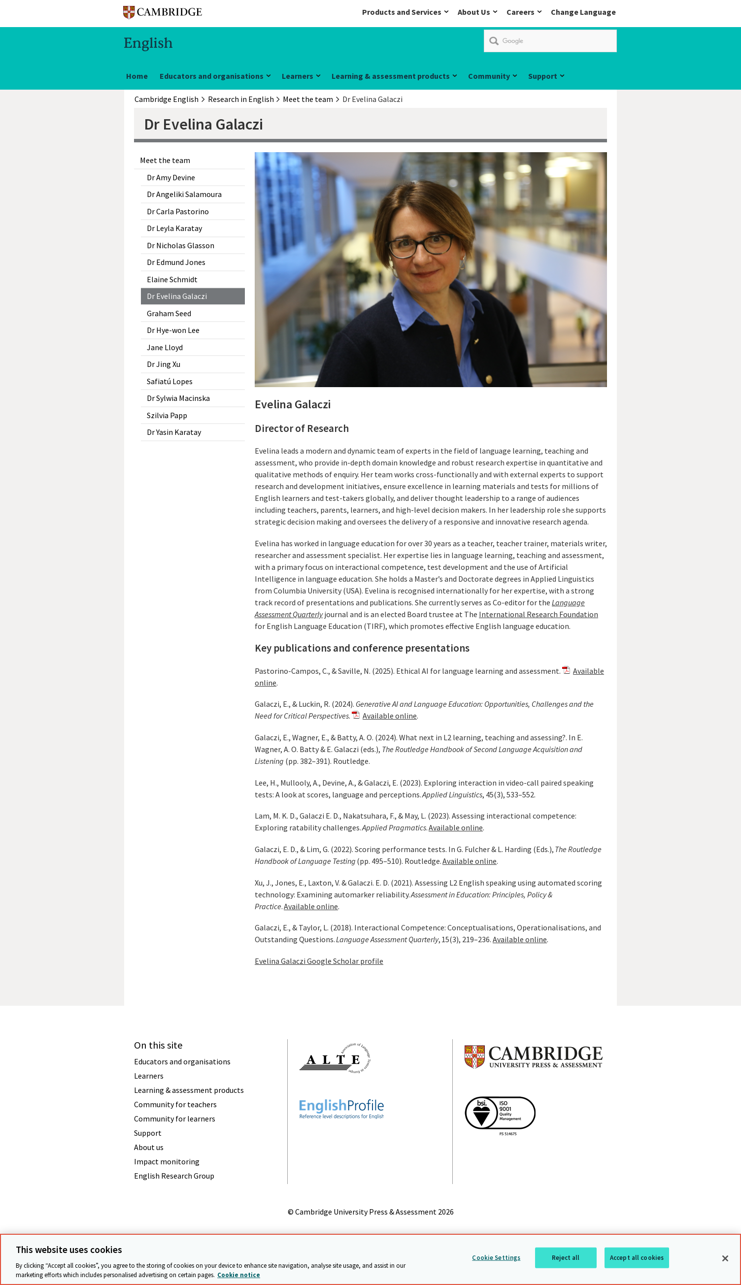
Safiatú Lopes (170, 381)
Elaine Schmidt (172, 279)
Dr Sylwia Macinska (178, 398)
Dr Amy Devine (171, 177)
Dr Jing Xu (163, 364)
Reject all (565, 1263)
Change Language (583, 12)
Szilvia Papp (167, 415)
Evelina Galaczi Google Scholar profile (319, 961)
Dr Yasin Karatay (174, 432)
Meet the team (165, 160)
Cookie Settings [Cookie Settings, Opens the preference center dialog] (496, 1263)
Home (137, 76)
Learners (297, 76)
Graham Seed (169, 313)
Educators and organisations (212, 76)
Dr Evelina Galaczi (177, 296)
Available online (390, 716)
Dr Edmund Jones (176, 262)
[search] (550, 41)
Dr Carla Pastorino (178, 211)
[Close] (725, 1264)
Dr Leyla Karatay (174, 228)
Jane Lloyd (165, 347)
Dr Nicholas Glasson (180, 245)
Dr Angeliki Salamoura (184, 194)
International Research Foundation (538, 614)
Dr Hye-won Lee (173, 330)
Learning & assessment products (391, 76)
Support (542, 76)
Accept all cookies (637, 1263)
